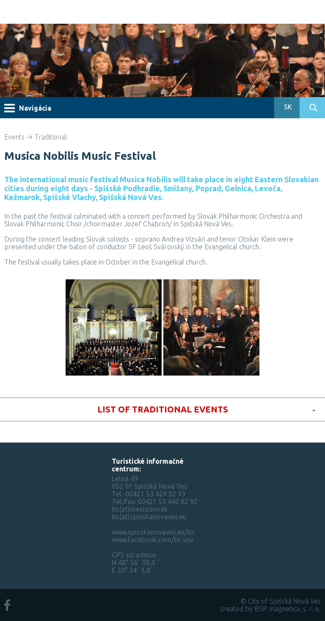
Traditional (50, 137)
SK (287, 107)
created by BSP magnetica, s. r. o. (270, 609)
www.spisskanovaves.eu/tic (153, 532)
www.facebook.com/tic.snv (152, 539)
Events (14, 137)
